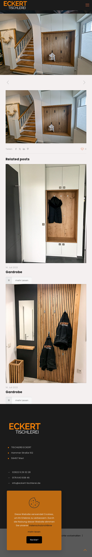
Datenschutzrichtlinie (40, 525)
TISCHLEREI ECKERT (21, 447)
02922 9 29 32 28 (21, 472)
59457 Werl (17, 458)
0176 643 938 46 (21, 477)
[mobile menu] (87, 5)
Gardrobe (14, 272)
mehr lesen (34, 531)
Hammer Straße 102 (22, 452)
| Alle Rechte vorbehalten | (67, 535)
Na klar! (34, 539)
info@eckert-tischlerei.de (26, 483)
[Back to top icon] (85, 550)
